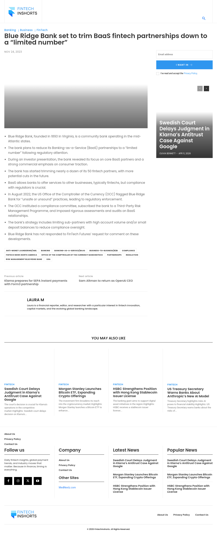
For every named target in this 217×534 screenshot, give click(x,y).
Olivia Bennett (168, 153)
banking (45, 250)
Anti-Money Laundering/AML (21, 250)
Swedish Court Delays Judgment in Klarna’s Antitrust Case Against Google (185, 144)
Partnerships (114, 255)
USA (48, 259)
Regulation (132, 255)
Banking (10, 30)
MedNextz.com (67, 487)
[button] (204, 18)
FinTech (42, 30)
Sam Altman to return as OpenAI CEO (106, 280)
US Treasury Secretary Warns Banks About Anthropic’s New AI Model (188, 392)
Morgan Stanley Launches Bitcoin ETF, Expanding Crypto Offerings (80, 392)
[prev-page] (200, 88)
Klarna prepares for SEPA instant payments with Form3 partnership (35, 282)
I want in (184, 65)
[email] (184, 54)
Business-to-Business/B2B (103, 250)
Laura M (35, 300)
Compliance (128, 250)
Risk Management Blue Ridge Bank (24, 259)
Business (26, 30)
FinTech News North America (21, 255)
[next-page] (206, 88)
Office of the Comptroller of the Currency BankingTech (72, 255)
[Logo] (22, 11)
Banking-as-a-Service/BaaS (69, 250)
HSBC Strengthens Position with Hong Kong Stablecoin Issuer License (135, 392)
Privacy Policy (190, 73)
